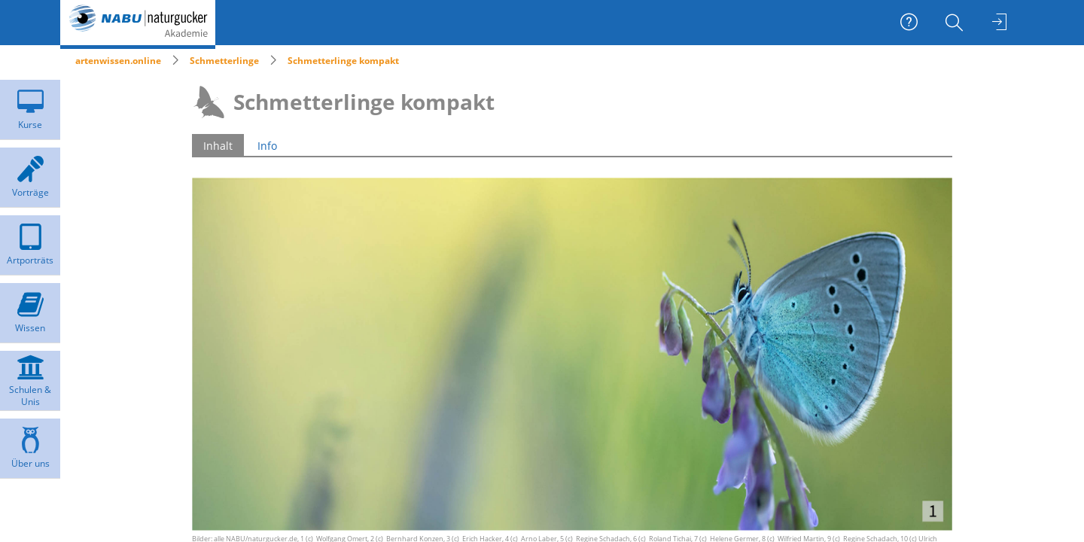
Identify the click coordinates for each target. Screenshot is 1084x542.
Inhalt (218, 146)
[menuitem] (956, 22)
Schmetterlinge (224, 60)
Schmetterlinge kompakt (343, 60)
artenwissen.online (118, 60)
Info (267, 146)
